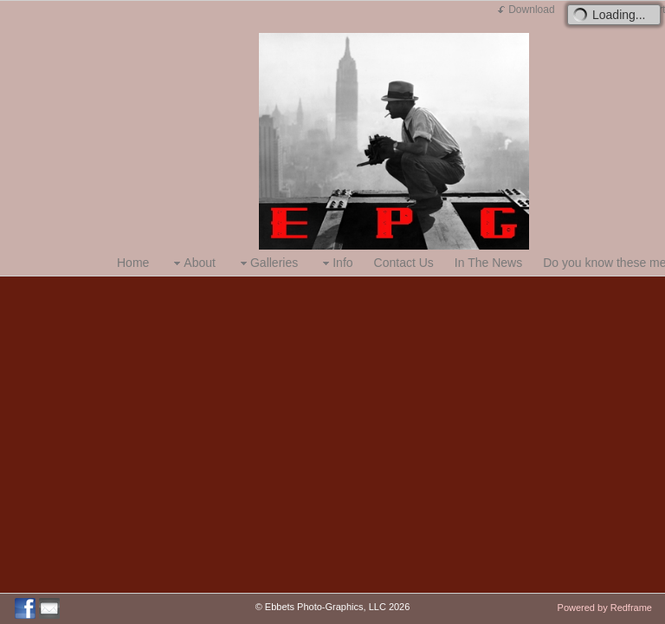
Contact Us (404, 263)
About (193, 263)
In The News (488, 263)
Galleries (267, 263)
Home (133, 263)
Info (335, 263)
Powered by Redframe (605, 607)
